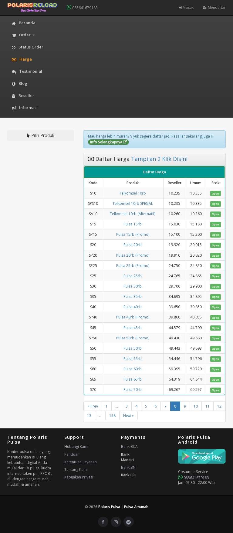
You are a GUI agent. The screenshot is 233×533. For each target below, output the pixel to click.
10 (196, 406)
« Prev (92, 406)
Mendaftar (214, 7)
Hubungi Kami (76, 446)
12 (219, 406)
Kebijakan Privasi (78, 477)
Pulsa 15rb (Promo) (132, 234)
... (116, 406)
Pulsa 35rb (132, 296)
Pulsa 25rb (132, 275)
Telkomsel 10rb (132, 193)
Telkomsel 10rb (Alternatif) (132, 213)
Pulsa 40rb (132, 306)
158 (112, 415)
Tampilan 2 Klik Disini (158, 158)
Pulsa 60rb (132, 368)
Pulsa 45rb (132, 327)
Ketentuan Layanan (80, 462)
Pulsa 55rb (132, 358)
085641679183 (82, 7)
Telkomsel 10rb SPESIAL (133, 203)
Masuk (186, 7)
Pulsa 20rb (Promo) (132, 255)
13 (89, 415)
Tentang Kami (76, 469)
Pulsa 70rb (132, 389)
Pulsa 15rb (132, 224)
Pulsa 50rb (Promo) (132, 338)
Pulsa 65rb (132, 379)
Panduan (71, 454)
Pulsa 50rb (132, 348)
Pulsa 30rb (132, 286)
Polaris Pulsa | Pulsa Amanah (123, 506)
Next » (128, 415)
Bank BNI (129, 467)
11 (207, 406)
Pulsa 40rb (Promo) (132, 317)
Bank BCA (129, 446)
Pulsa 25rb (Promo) (132, 265)
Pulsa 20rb (132, 244)
